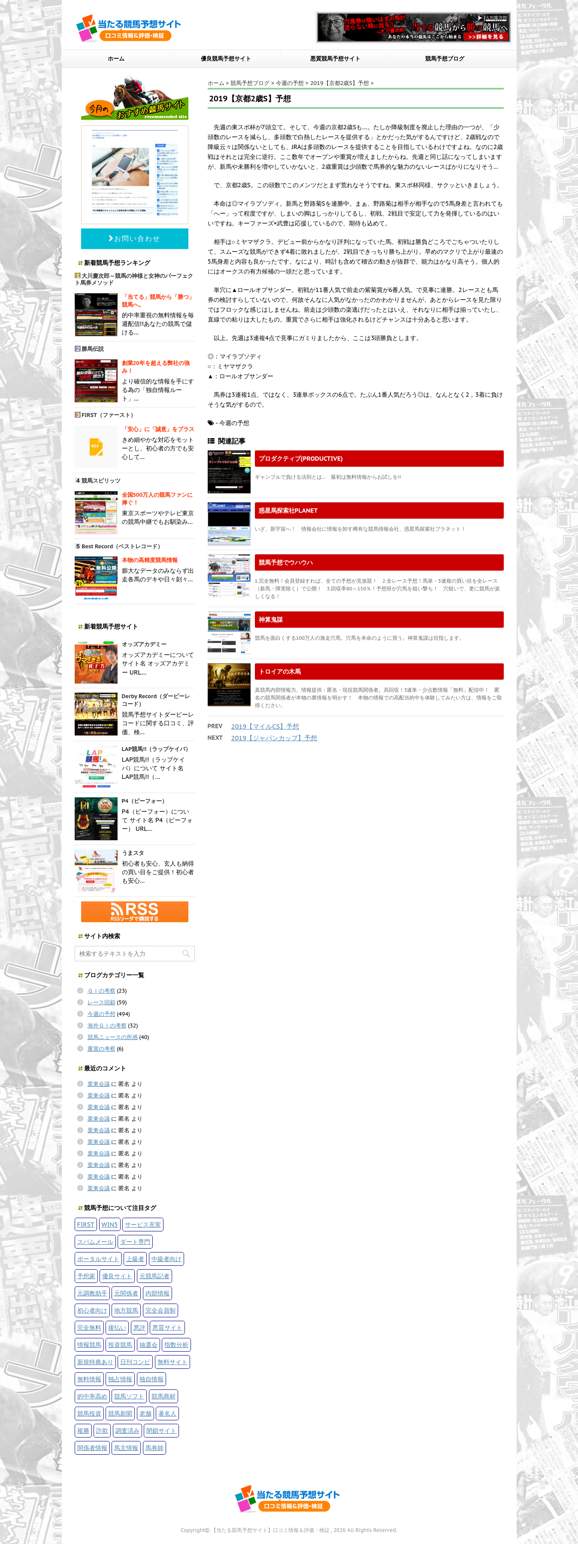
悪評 (139, 1327)
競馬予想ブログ (444, 58)
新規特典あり (95, 1362)
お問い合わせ (134, 238)
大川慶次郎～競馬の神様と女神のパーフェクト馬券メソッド (134, 279)
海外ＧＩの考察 (107, 1025)
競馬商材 (163, 1396)
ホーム (116, 58)
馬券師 (154, 1448)
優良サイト (117, 1276)
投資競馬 (120, 1344)
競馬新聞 (120, 1413)
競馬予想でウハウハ (286, 562)
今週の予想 (101, 1014)
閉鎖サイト (161, 1430)
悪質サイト (167, 1327)
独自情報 (151, 1379)
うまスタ (133, 853)
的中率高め (92, 1396)
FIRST (85, 1224)
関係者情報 (92, 1448)
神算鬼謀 (271, 619)
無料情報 (89, 1379)
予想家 (86, 1276)
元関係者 (126, 1293)
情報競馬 (89, 1344)
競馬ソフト (129, 1396)
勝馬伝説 (93, 349)
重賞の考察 (101, 1048)
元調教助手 (92, 1293)
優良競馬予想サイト (226, 58)
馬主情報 (126, 1448)
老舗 (145, 1413)
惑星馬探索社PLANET (288, 510)
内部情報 (157, 1293)
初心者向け (92, 1310)
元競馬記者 (154, 1276)
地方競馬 (126, 1310)
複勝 (83, 1430)
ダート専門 (135, 1241)
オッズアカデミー (144, 644)
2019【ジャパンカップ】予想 (274, 738)
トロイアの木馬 (280, 671)
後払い (117, 1327)
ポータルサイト (98, 1259)
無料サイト (172, 1362)
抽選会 (148, 1344)
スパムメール (95, 1241)
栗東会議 (99, 1084)
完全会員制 (160, 1310)
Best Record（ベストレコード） (122, 546)
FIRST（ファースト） (109, 415)
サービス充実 (143, 1224)
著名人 (167, 1413)
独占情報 (120, 1379)
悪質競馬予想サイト (335, 58)
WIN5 (110, 1224)
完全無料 (89, 1327)
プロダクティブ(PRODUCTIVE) (301, 458)
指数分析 (176, 1344)
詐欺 (102, 1430)
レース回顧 (101, 1002)
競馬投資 (89, 1413)
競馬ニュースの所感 (113, 1037)
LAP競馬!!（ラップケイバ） (156, 749)
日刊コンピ (135, 1362)
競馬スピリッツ (101, 480)
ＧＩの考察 (101, 990)
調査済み (127, 1430)
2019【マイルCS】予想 (265, 726)
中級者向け (166, 1259)
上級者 (135, 1259)
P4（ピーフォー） (145, 801)
